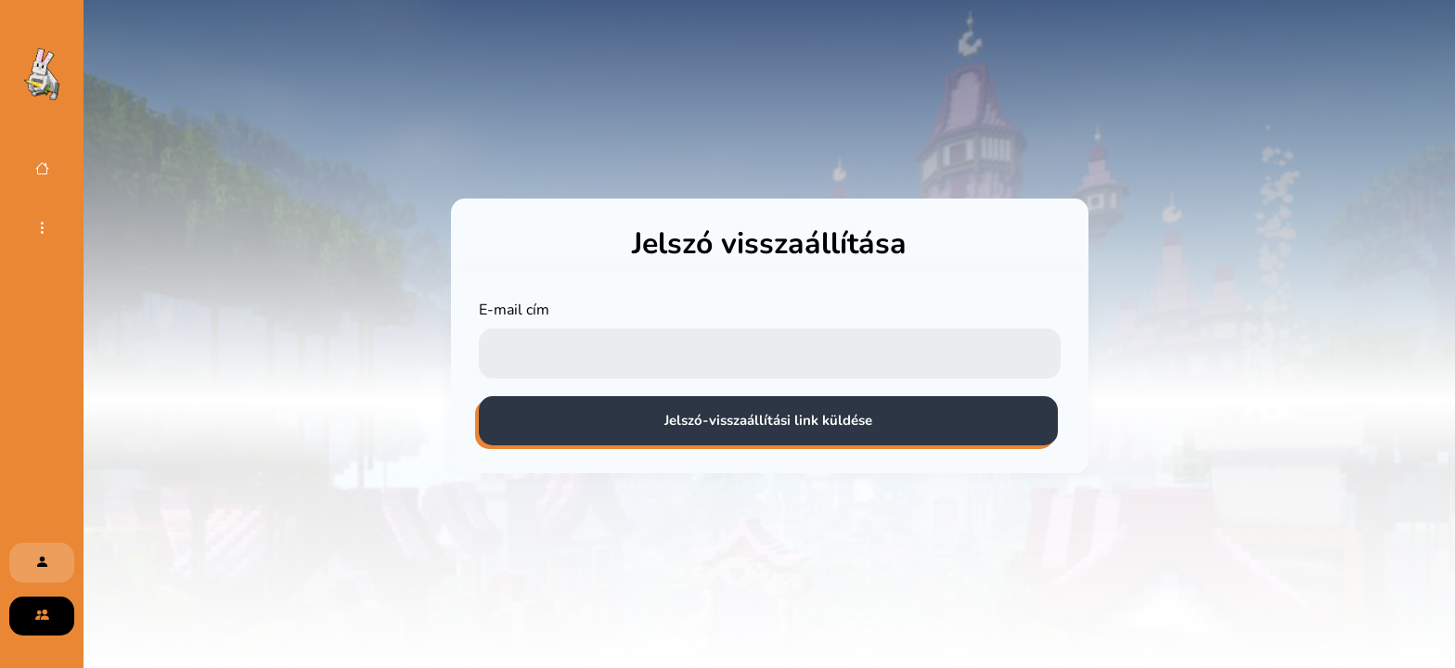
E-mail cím (514, 310)
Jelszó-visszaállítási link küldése (768, 420)
